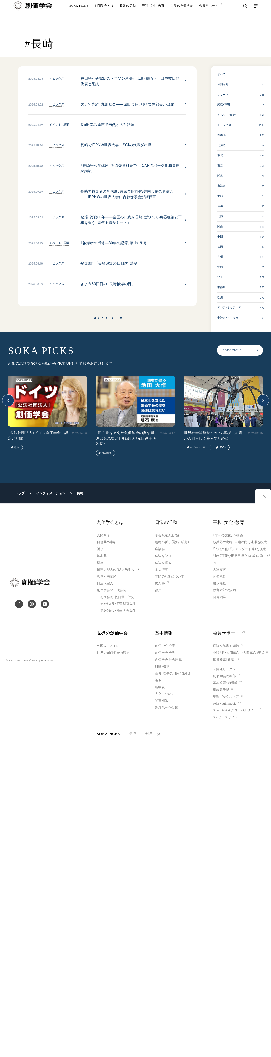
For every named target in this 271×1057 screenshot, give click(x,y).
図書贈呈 (219, 597)
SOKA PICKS (78, 14)
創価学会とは (104, 14)
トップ (20, 493)
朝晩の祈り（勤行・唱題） (172, 542)
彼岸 (158, 590)
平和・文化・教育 (153, 14)
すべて (221, 74)
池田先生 (107, 453)
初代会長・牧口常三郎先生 (119, 597)
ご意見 (131, 734)
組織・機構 (162, 666)
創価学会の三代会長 (111, 590)
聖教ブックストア (226, 696)
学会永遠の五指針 (168, 535)
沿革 (158, 680)
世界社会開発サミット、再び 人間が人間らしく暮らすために (213, 435)
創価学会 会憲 (165, 646)
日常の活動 (128, 14)
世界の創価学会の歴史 (113, 652)
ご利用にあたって (156, 734)
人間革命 (103, 535)
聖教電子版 (221, 689)
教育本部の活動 (224, 590)
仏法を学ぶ (163, 556)
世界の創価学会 (182, 14)
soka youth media (224, 703)
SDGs (222, 447)
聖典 (100, 562)
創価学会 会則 (165, 652)
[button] (8, 400)
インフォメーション (51, 493)
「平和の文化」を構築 (228, 535)
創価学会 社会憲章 (168, 659)
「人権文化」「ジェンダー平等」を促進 (239, 549)
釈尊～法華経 (107, 576)
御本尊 (102, 556)
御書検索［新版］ (224, 659)
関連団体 (161, 700)
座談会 (160, 549)
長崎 (80, 493)
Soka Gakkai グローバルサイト (235, 710)
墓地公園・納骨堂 (225, 683)
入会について (165, 694)
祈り (100, 549)
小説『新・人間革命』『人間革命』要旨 (239, 652)
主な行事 (161, 569)
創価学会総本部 (224, 676)
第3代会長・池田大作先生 (118, 610)
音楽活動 (219, 576)
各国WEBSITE (107, 646)
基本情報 (164, 632)
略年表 (160, 687)
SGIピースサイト (225, 717)
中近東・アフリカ (198, 447)
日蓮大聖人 (105, 583)
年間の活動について (169, 576)
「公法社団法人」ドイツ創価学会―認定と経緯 (38, 435)
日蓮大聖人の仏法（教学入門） (118, 569)
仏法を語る (163, 562)
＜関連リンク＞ (224, 669)
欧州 (16, 447)
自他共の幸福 (107, 542)
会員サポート (229, 632)
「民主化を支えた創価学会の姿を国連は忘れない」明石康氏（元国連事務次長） (126, 438)
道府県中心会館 (166, 707)
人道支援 (219, 569)
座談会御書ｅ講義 (226, 646)
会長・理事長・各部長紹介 (173, 673)
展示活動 (219, 583)
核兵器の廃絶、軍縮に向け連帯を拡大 (240, 542)
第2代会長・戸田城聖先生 (118, 604)
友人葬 (160, 583)
